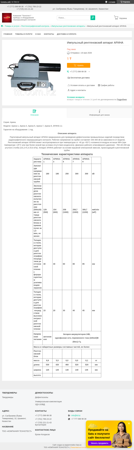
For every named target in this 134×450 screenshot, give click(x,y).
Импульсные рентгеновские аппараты (68, 26)
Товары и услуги (12, 26)
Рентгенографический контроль (35, 26)
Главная (8, 34)
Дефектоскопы (41, 397)
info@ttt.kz (75, 416)
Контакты (49, 34)
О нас (38, 34)
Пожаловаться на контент (80, 447)
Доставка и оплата (66, 34)
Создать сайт (6, 2)
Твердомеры (7, 397)
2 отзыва (112, 2)
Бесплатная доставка (80, 78)
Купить (81, 65)
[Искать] (93, 17)
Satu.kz (78, 445)
